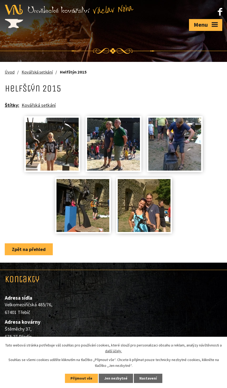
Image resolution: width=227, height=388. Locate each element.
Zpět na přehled (29, 249)
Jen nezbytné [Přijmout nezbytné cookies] (115, 378)
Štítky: (12, 105)
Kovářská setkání (37, 72)
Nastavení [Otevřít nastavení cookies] (148, 378)
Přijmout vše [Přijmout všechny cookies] (81, 378)
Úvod (10, 72)
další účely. (113, 351)
